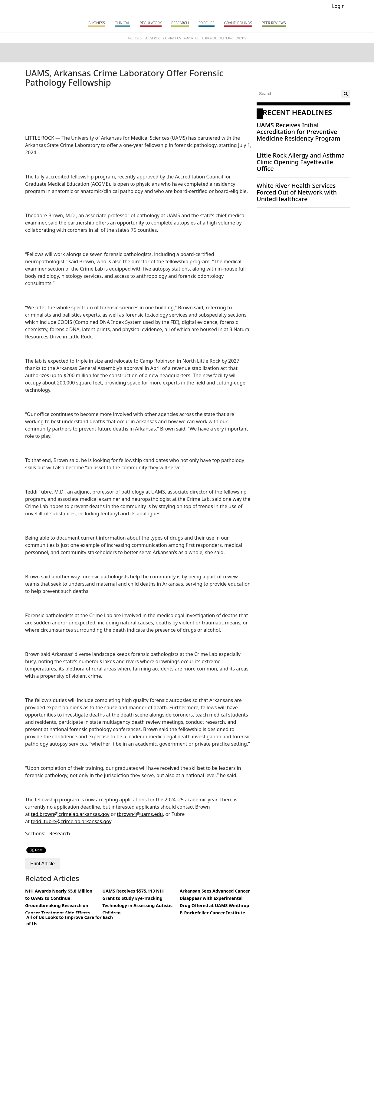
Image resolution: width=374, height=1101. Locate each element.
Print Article (42, 863)
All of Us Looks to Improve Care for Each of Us (69, 920)
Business (96, 22)
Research (180, 22)
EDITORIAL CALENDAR (217, 38)
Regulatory (151, 22)
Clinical (122, 22)
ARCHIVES (135, 38)
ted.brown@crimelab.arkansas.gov (70, 814)
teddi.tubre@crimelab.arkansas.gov (71, 821)
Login (338, 6)
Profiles (206, 22)
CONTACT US (172, 38)
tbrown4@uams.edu (140, 814)
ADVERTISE (191, 38)
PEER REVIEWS (274, 22)
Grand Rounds (238, 22)
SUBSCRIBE (152, 38)
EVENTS (240, 38)
